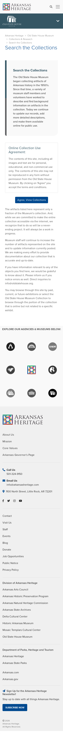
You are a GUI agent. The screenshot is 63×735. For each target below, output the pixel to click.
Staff (5, 529)
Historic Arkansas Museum (18, 623)
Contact (7, 516)
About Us (8, 434)
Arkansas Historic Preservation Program (25, 596)
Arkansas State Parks (15, 663)
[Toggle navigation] (56, 6)
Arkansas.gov (10, 679)
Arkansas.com (11, 672)
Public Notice (10, 563)
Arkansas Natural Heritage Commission (25, 603)
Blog (5, 543)
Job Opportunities (13, 556)
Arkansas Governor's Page (19, 455)
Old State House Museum (40, 35)
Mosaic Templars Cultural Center (21, 630)
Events (6, 536)
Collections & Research (20, 39)
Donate (7, 549)
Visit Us (7, 522)
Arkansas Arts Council (15, 589)
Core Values (10, 448)
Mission (7, 441)
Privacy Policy (11, 570)
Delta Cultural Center (15, 616)
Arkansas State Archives (17, 609)
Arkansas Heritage (14, 35)
